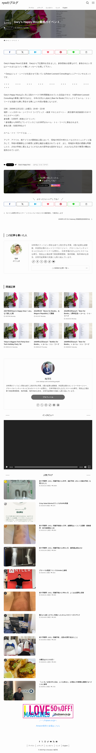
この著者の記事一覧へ (60, 268)
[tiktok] (49, 261)
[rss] (54, 742)
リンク (58, 746)
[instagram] (45, 261)
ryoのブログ (10, 2)
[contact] (58, 405)
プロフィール (48, 397)
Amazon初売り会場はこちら (48, 726)
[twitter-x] (41, 261)
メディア (40, 746)
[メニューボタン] (93, 3)
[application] (48, 444)
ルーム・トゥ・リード (40, 165)
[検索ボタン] (87, 3)
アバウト (31, 746)
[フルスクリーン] (89, 467)
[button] (10, 52)
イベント (9, 28)
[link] (33, 261)
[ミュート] (85, 467)
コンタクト (49, 746)
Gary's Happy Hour (24, 165)
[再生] (7, 467)
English (65, 746)
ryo (16, 258)
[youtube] (53, 261)
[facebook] (37, 261)
